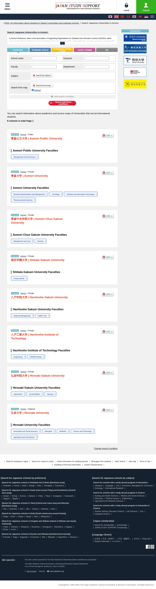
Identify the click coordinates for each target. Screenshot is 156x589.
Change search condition (106, 448)
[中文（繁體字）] (128, 16)
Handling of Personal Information (67, 465)
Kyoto (13, 516)
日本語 (97, 539)
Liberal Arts (18, 394)
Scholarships (122, 525)
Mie (27, 509)
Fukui (53, 509)
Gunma (23, 496)
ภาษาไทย (116, 541)
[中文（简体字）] (122, 16)
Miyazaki (51, 537)
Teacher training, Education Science (109, 511)
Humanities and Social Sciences (26, 431)
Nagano (6, 499)
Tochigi (14, 496)
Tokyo (47, 496)
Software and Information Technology (80, 194)
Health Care (42, 316)
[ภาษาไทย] (152, 16)
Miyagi (31, 486)
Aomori (37, 90)
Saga (15, 537)
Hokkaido (7, 486)
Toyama (35, 509)
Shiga (5, 516)
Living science (19, 278)
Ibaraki (6, 496)
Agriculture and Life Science (24, 437)
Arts (141, 511)
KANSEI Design (36, 357)
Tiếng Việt (146, 539)
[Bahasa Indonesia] (146, 16)
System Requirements (93, 465)
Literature (98, 486)
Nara (36, 516)
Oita (43, 537)
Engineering (18, 357)
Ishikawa (44, 509)
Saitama (31, 496)
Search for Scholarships (104, 525)
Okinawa (73, 537)
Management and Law (22, 241)
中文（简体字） (109, 539)
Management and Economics (24, 157)
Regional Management (22, 316)
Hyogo (28, 516)
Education (48, 431)
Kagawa (69, 527)
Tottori (5, 527)
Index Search (120, 461)
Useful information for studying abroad (72, 461)
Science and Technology (82, 431)
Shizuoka (13, 509)
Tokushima (58, 527)
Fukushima (59, 486)
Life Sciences (132, 511)
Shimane (14, 527)
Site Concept (30, 571)
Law (117, 486)
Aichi (21, 509)
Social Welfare (34, 394)
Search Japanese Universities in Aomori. (27, 32)
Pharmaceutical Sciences (23, 200)
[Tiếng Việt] (140, 16)
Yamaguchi (46, 527)
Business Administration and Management (29, 194)
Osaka (20, 516)
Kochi (13, 529)
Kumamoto (34, 537)
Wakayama (45, 516)
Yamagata (48, 486)
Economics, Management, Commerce (137, 486)
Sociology (55, 194)
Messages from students (101, 461)
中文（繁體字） (124, 539)
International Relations (114, 488)
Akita (39, 486)
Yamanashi (68, 496)
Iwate (24, 486)
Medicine (62, 431)
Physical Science (112, 498)
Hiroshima (35, 527)
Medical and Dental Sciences (133, 496)
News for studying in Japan (17, 461)
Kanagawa (57, 496)
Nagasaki (24, 537)
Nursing (40, 241)
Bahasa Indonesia (102, 541)
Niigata (15, 499)
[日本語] (110, 16)
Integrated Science (102, 514)
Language (109, 486)
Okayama (25, 527)
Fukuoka (6, 537)
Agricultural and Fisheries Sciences (109, 501)
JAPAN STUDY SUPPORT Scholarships (111, 528)
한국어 (136, 539)
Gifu (5, 509)
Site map (132, 461)
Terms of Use (144, 461)
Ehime (5, 529)
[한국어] (134, 16)
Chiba (40, 496)
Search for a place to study (42, 461)
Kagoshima (62, 537)
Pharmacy (99, 498)
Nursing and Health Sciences (106, 496)
